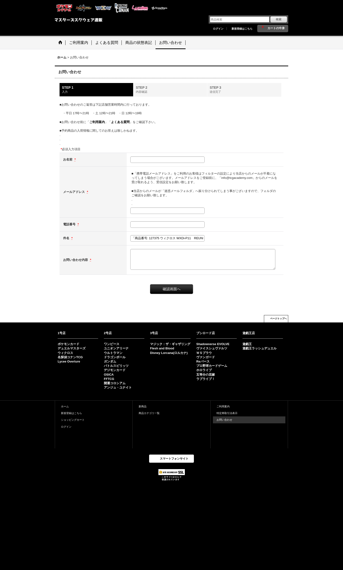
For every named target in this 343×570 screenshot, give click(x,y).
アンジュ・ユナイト (118, 387)
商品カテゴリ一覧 (149, 413)
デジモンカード (115, 370)
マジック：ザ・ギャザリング (170, 344)
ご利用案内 (97, 122)
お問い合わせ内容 (76, 260)
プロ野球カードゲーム (211, 366)
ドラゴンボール (115, 357)
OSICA (109, 374)
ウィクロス (65, 353)
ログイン (218, 28)
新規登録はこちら (242, 28)
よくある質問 (120, 122)
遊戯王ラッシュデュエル (259, 348)
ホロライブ (204, 370)
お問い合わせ (224, 419)
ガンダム (110, 361)
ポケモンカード (68, 344)
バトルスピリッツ (116, 366)
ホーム (65, 406)
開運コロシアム (115, 383)
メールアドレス (74, 192)
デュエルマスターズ (72, 348)
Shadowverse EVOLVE (212, 344)
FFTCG (109, 379)
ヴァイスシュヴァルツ (211, 348)
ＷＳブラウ (204, 353)
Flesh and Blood (162, 348)
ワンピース (111, 344)
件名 (66, 238)
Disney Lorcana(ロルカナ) (168, 353)
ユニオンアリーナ (116, 348)
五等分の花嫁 (205, 374)
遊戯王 (247, 344)
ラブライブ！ (205, 379)
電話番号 (69, 224)
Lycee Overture (69, 361)
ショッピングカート (73, 419)
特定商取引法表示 (227, 413)
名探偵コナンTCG (70, 357)
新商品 (142, 406)
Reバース (203, 361)
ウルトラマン (113, 353)
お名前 (68, 159)
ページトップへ (278, 318)
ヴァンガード (205, 357)
